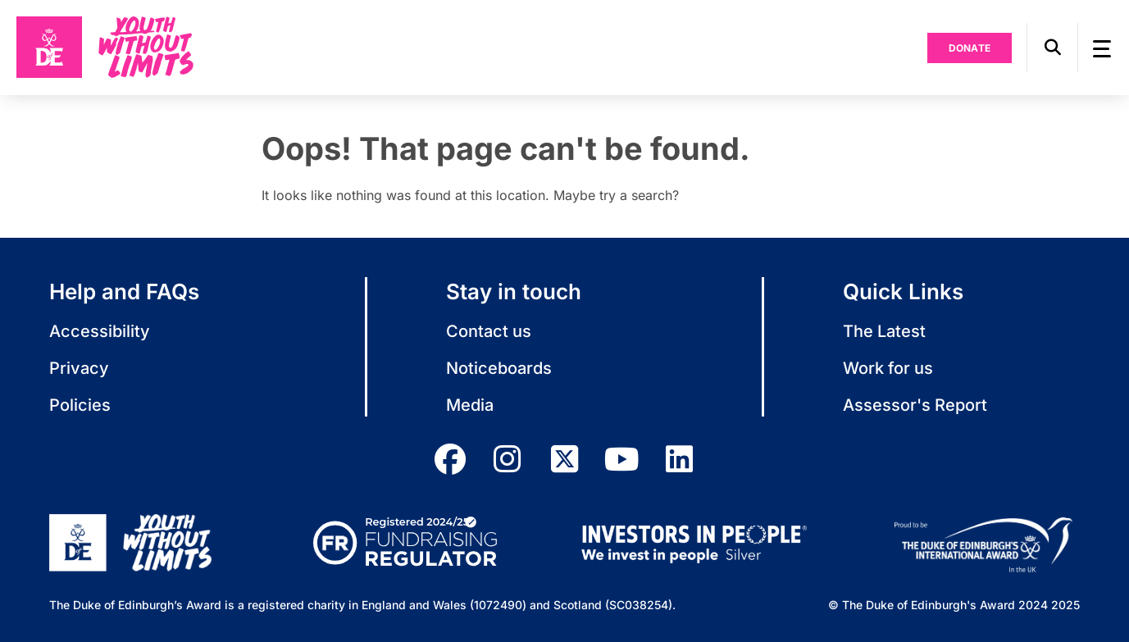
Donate (970, 48)
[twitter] (565, 459)
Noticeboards (499, 368)
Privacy (79, 368)
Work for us (888, 368)
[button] (1052, 47)
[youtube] (622, 459)
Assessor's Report (915, 405)
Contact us (488, 331)
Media (470, 405)
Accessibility (99, 331)
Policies (80, 405)
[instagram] (507, 459)
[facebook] (450, 459)
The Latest (884, 331)
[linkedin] (679, 459)
